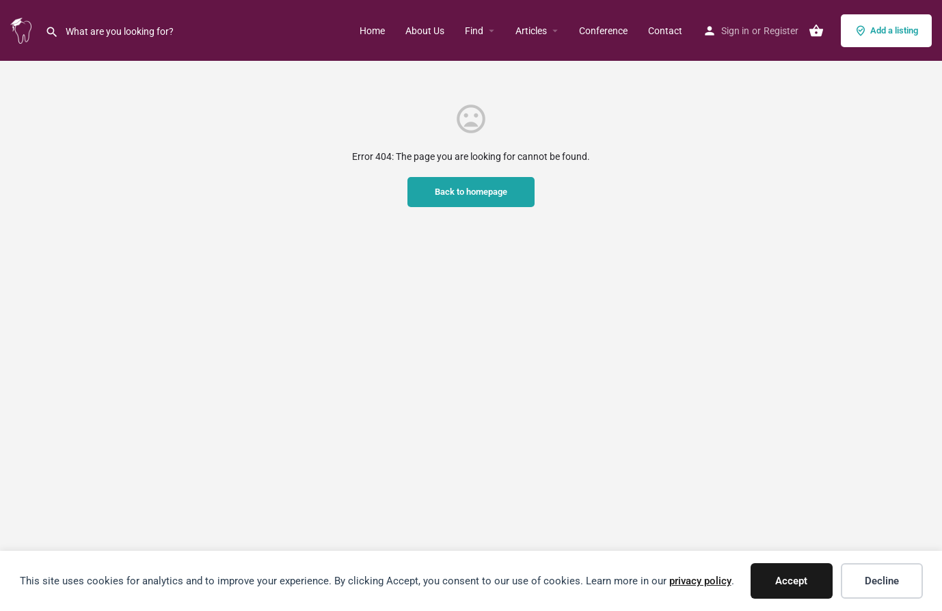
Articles (531, 30)
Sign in (735, 30)
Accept (791, 581)
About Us (424, 30)
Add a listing (886, 31)
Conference (603, 30)
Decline (882, 581)
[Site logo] (22, 29)
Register (781, 30)
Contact (665, 30)
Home (372, 30)
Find (474, 30)
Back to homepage (471, 192)
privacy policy (700, 581)
